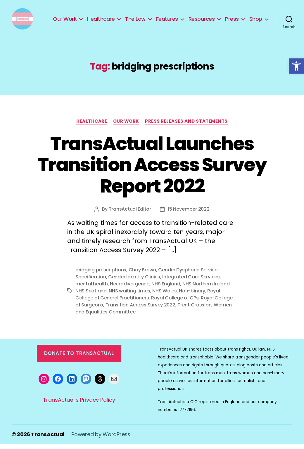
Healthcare (101, 21)
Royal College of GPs (175, 302)
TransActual (47, 439)
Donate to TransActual (79, 357)
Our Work (65, 21)
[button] (296, 66)
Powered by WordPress (100, 439)
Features (167, 21)
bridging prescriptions (100, 274)
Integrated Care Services (191, 281)
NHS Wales (164, 295)
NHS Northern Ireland (206, 288)
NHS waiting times (129, 295)
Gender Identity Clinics (134, 281)
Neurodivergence (129, 288)
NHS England (165, 288)
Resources (202, 21)
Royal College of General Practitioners (147, 299)
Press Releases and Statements (186, 126)
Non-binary (192, 295)
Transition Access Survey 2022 (140, 309)
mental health (91, 288)
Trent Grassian (194, 309)
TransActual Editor (130, 214)
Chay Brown (142, 274)
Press (232, 21)
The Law (135, 21)
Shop (255, 21)
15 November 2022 (189, 214)
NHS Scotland (91, 295)
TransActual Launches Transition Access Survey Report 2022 (152, 169)
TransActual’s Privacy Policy (79, 404)
